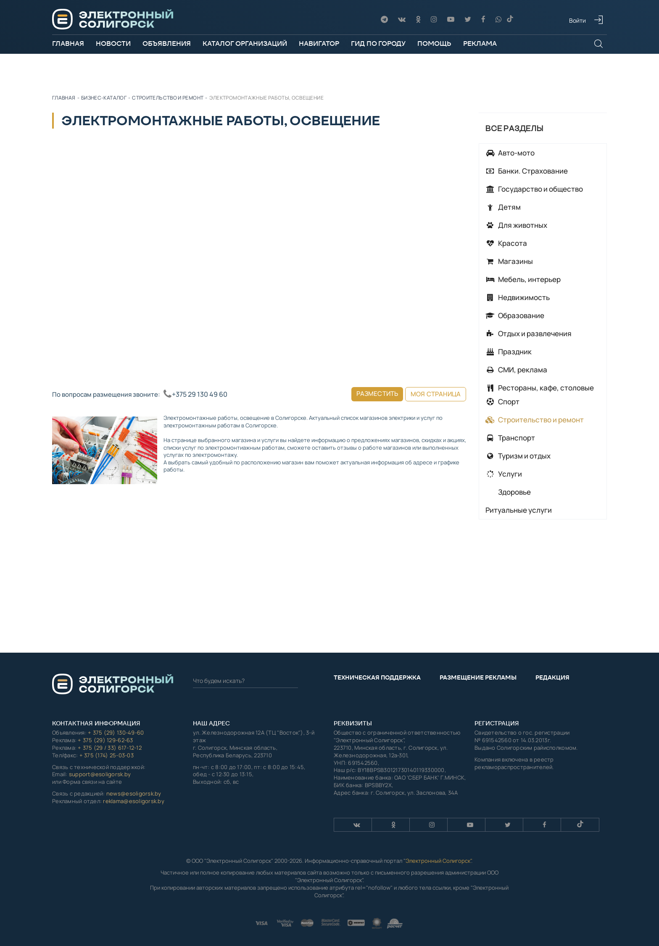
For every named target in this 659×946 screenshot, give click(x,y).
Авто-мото (510, 153)
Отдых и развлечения (528, 333)
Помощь (434, 43)
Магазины (509, 261)
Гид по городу (378, 43)
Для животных (516, 225)
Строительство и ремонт (534, 419)
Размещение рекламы (478, 677)
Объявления (166, 43)
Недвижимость (517, 297)
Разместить (377, 393)
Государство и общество (534, 189)
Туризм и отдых (518, 456)
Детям (503, 207)
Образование (514, 315)
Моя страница (436, 394)
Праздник (508, 351)
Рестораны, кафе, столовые (539, 388)
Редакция (552, 677)
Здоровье (514, 492)
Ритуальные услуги (518, 510)
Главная (68, 43)
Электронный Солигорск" (438, 860)
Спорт (502, 401)
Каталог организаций (245, 43)
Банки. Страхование (526, 171)
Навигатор (319, 43)
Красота (506, 243)
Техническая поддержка (377, 677)
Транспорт (510, 438)
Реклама (480, 43)
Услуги (503, 474)
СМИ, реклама (516, 369)
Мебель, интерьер (523, 279)
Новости (113, 43)
